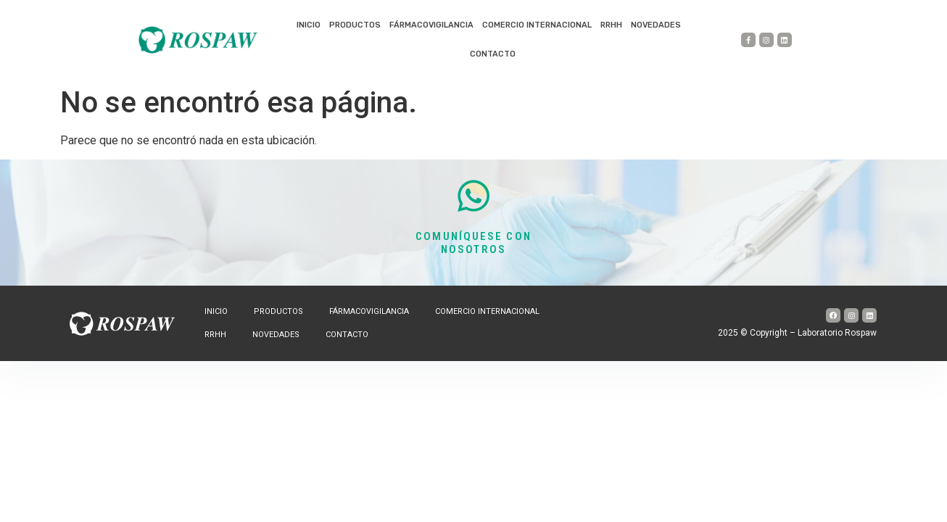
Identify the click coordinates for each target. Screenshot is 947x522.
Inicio (309, 25)
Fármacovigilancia (431, 25)
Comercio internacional (537, 25)
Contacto (493, 54)
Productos (355, 25)
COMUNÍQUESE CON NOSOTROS (473, 243)
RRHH (611, 25)
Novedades (656, 25)
